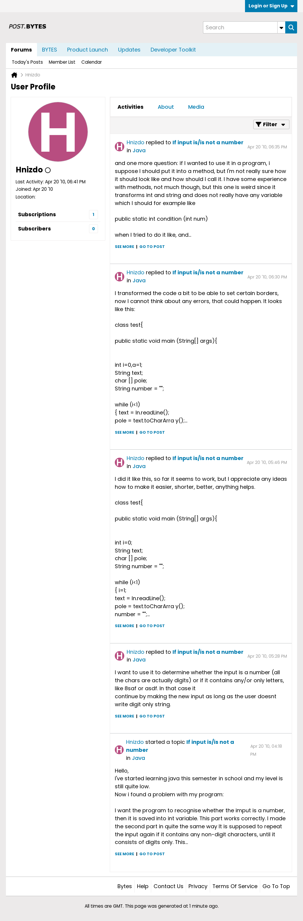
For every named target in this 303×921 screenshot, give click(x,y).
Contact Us (168, 886)
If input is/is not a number (208, 142)
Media (196, 106)
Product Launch (87, 49)
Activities (130, 106)
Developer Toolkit (173, 49)
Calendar (91, 62)
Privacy (197, 886)
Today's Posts (27, 62)
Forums (21, 49)
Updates (129, 49)
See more (124, 246)
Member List (62, 62)
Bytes (124, 886)
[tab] (130, 106)
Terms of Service (234, 886)
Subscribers (34, 228)
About (166, 106)
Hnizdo (135, 142)
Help (143, 886)
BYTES (49, 49)
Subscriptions (37, 214)
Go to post (152, 246)
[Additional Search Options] (281, 27)
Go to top (276, 886)
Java (139, 150)
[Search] (244, 27)
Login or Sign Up (271, 6)
